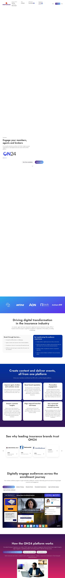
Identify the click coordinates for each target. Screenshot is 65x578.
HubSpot (23, 2)
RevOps (14, 2)
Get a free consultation (28, 162)
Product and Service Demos (8, 487)
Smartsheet (31, 2)
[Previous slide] (3, 450)
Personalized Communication (40, 487)
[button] (61, 3)
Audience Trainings (20, 487)
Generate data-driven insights (29, 552)
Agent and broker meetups (53, 487)
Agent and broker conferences (9, 490)
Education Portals (29, 487)
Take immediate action (41, 552)
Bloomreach (14, 5)
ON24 (41, 2)
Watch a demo (39, 162)
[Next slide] (61, 450)
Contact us (58, 3)
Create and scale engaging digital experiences (12, 552)
